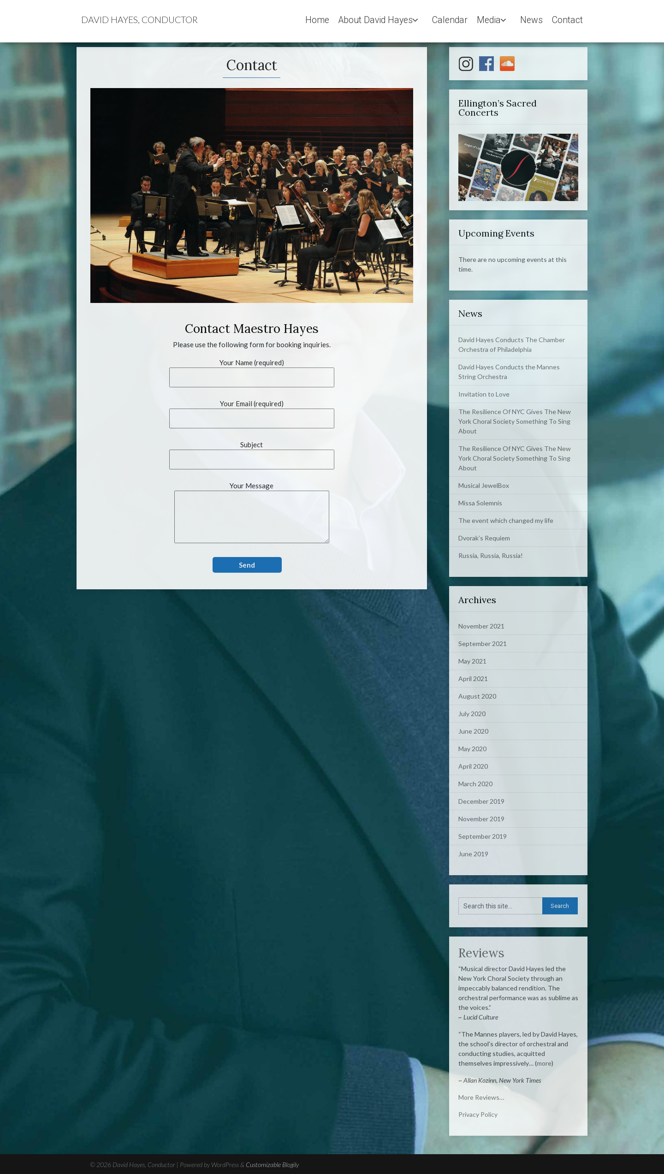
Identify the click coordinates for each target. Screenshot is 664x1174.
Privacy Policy (478, 1114)
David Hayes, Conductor (139, 19)
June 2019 (473, 854)
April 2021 (473, 678)
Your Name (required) (251, 370)
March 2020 (475, 784)
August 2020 (477, 696)
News (531, 20)
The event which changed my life (505, 520)
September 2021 (482, 643)
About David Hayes (375, 20)
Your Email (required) (251, 411)
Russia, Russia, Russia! (490, 555)
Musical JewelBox (483, 485)
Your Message (251, 513)
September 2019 (482, 836)
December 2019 (481, 801)
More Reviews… (481, 1097)
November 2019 (481, 819)
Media (489, 20)
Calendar (450, 20)
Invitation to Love (484, 394)
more (544, 1063)
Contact (567, 20)
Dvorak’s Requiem (484, 538)
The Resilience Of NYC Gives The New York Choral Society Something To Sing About (514, 421)
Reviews (481, 953)
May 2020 (472, 749)
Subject (251, 452)
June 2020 (473, 731)
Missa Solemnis (480, 503)
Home (317, 20)
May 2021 (472, 661)
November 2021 (481, 626)
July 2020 (472, 713)
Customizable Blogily (272, 1164)
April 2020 (473, 766)
